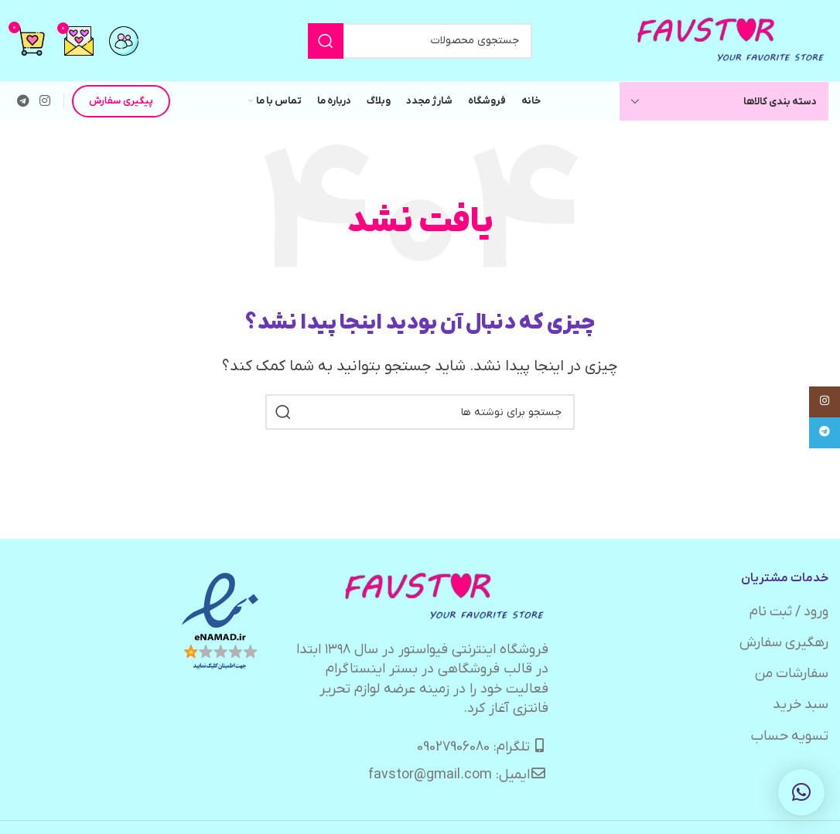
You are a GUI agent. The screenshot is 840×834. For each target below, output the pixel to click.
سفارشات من (791, 674)
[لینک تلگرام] (23, 101)
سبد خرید (800, 704)
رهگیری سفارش (783, 643)
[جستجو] (420, 41)
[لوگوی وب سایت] (731, 40)
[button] (801, 792)
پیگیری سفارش (121, 100)
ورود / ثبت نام (787, 612)
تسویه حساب (789, 736)
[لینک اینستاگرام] (44, 101)
